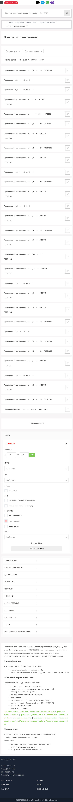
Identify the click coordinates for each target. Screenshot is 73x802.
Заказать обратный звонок (12, 775)
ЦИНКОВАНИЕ (9, 610)
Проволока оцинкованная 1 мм (16, 712)
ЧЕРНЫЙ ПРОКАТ (10, 561)
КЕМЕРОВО (5, 785)
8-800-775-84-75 (8, 766)
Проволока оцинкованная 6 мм (45, 718)
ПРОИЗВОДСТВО (10, 617)
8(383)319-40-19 (8, 769)
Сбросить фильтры (36, 548)
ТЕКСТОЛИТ (8, 589)
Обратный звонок (11, 3)
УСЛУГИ (7, 624)
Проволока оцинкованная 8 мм (32, 721)
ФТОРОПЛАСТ (9, 582)
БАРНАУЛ (5, 789)
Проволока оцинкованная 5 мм (19, 718)
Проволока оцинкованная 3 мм (32, 715)
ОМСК (38, 785)
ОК (32, 455)
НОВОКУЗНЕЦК (42, 789)
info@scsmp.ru (7, 772)
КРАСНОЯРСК (6, 780)
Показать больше (36, 424)
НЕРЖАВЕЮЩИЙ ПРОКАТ (13, 568)
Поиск (67, 13)
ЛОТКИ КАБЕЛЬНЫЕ (11, 603)
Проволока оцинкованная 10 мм (42, 712)
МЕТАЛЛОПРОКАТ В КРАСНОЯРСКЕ (17, 631)
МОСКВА (39, 780)
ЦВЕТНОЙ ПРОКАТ (11, 575)
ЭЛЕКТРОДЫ (9, 596)
